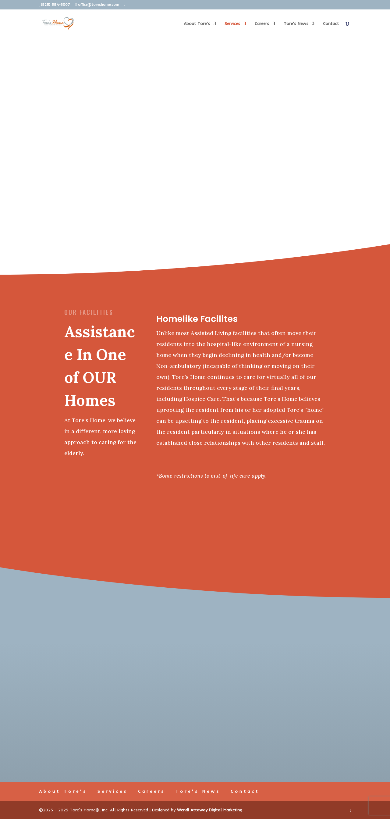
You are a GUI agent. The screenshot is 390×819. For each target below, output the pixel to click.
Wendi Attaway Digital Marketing (209, 810)
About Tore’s (197, 23)
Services (232, 23)
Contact (331, 23)
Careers (262, 23)
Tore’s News (296, 23)
